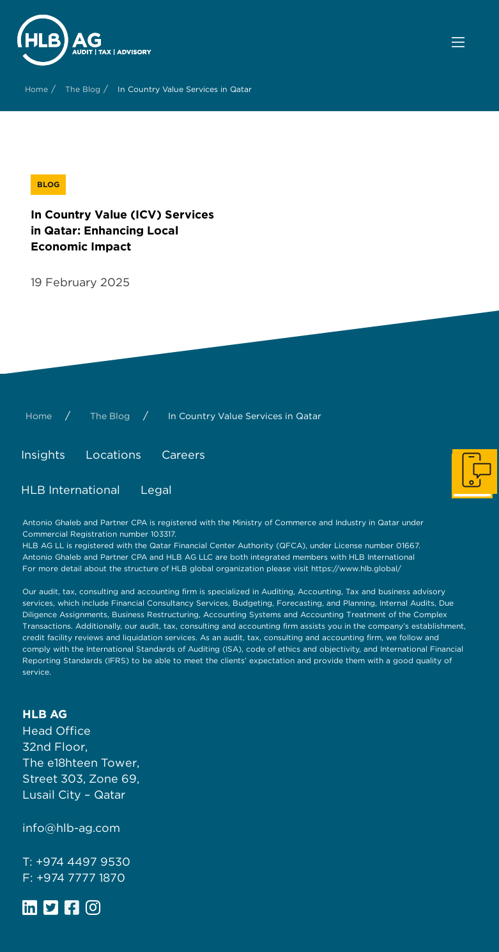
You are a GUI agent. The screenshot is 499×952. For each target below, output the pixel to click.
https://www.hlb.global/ (356, 568)
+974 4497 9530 (83, 861)
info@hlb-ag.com (71, 827)
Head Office (56, 730)
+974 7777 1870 (80, 877)
